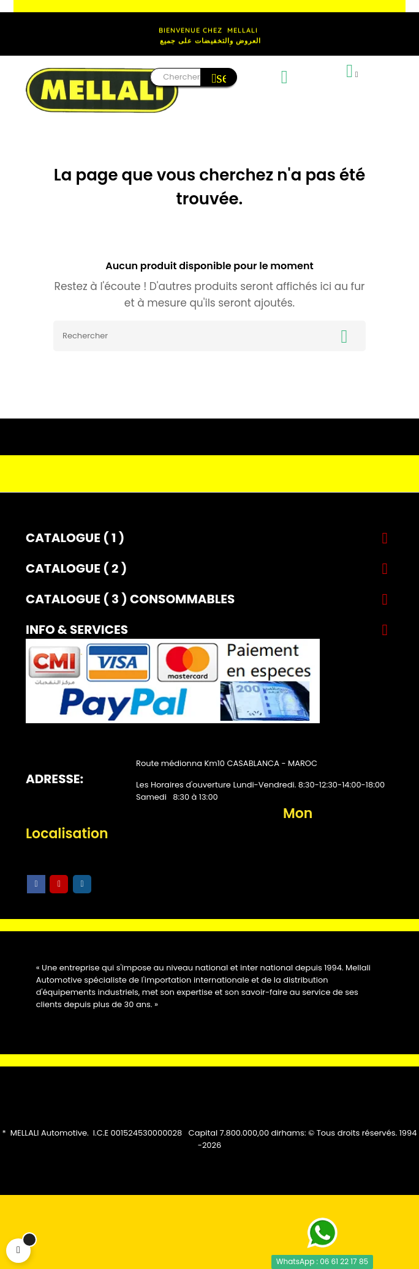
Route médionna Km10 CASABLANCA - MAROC (226, 763)
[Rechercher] (209, 336)
